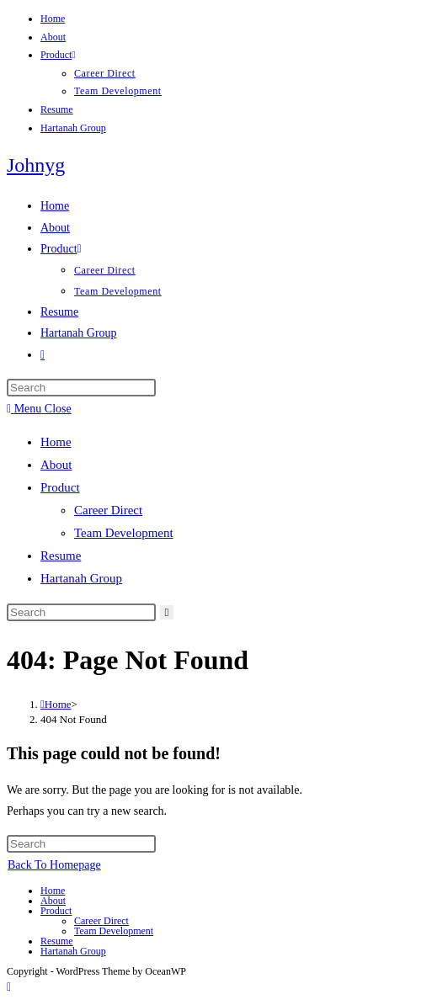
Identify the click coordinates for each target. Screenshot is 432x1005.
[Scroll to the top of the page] (9, 987)
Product (58, 55)
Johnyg (36, 165)
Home (52, 18)
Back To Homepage (54, 865)
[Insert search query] (81, 387)
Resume (56, 109)
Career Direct (105, 73)
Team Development (118, 91)
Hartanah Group (73, 128)
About (53, 37)
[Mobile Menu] (39, 408)
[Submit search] (167, 612)
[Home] (56, 704)
